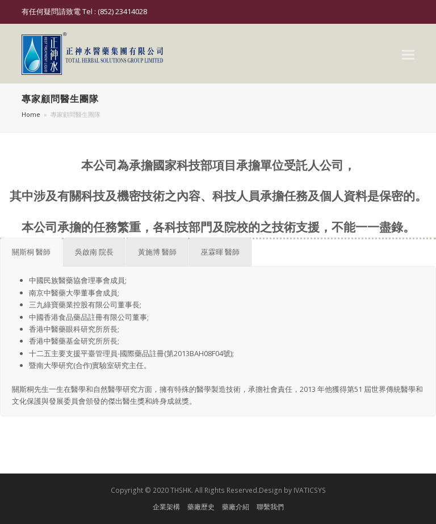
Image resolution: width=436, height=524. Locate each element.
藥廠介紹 (235, 507)
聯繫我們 (270, 507)
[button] (408, 53)
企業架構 (166, 507)
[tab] (31, 252)
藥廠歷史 (201, 507)
